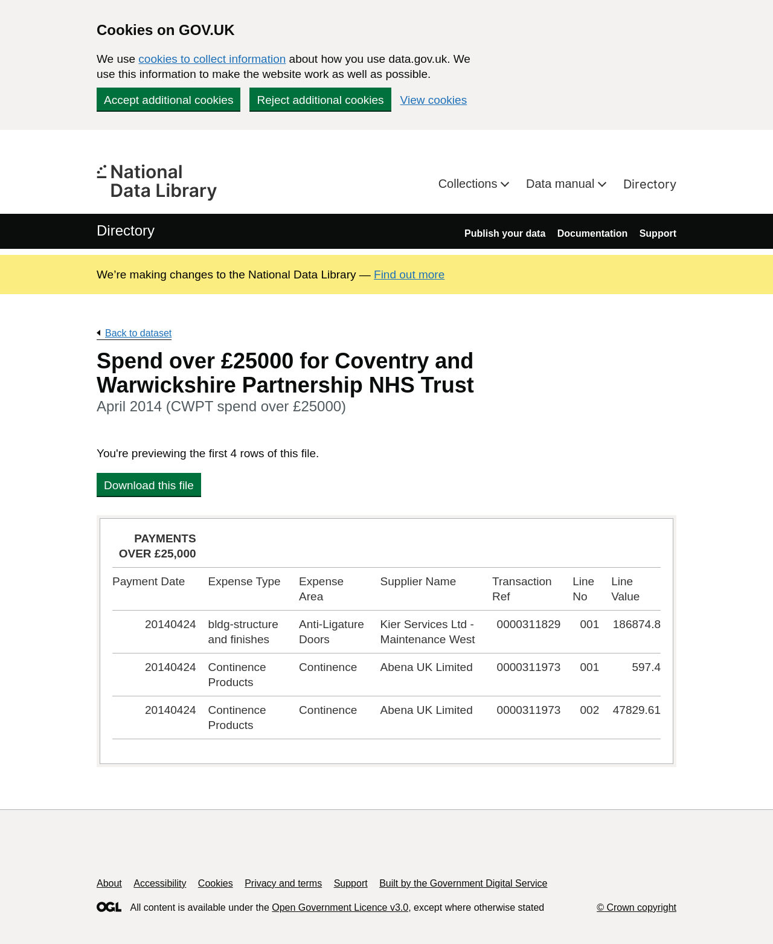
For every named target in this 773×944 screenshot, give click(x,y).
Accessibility (159, 883)
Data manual (562, 183)
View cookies (433, 100)
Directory (649, 184)
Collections (469, 183)
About (109, 883)
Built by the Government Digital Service (463, 883)
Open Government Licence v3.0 (340, 907)
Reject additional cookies (320, 100)
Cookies (215, 883)
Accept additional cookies (168, 100)
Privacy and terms (283, 883)
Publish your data (504, 233)
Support (658, 233)
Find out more (409, 274)
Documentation (592, 233)
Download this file (149, 485)
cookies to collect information (212, 59)
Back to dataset (138, 333)
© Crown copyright (636, 907)
